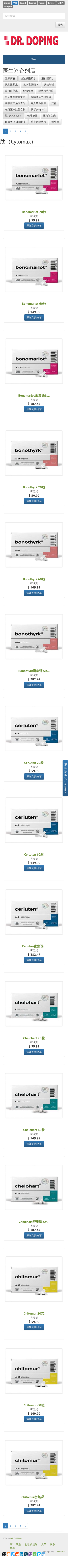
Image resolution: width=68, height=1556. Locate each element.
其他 (54, 103)
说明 (18, 1544)
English (7, 3)
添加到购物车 (34, 225)
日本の (60, 3)
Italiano (51, 3)
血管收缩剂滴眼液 (15, 121)
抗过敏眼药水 (28, 78)
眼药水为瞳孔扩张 (15, 97)
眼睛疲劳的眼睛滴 (41, 97)
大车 (43, 1544)
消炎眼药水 (47, 78)
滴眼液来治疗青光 (15, 103)
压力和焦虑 (49, 115)
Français (42, 3)
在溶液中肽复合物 (15, 109)
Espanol (32, 3)
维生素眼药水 (38, 121)
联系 (52, 1544)
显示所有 (10, 78)
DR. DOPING (16, 1538)
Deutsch (23, 3)
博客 (12, 1548)
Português (8, 6)
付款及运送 (31, 1544)
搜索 (60, 24)
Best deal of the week (66, 778)
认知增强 (49, 84)
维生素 (55, 121)
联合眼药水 (11, 90)
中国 (15, 3)
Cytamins (28, 90)
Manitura (61, 1551)
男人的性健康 (38, 103)
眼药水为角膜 (46, 90)
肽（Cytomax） (13, 115)
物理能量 (32, 115)
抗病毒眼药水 (30, 84)
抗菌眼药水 (11, 84)
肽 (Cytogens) (38, 109)
